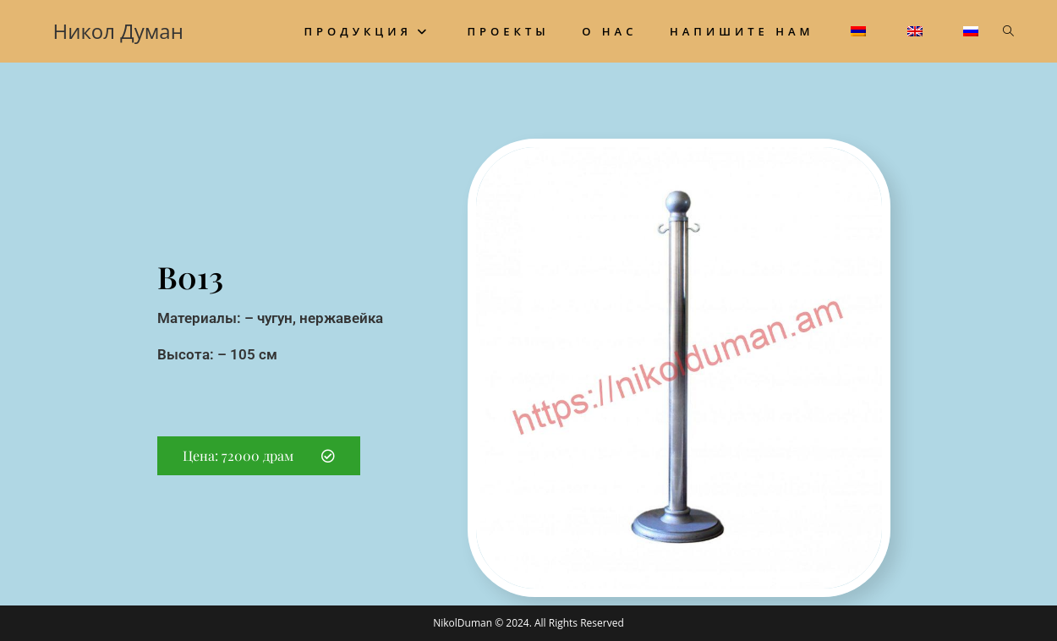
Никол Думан (118, 31)
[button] (258, 455)
